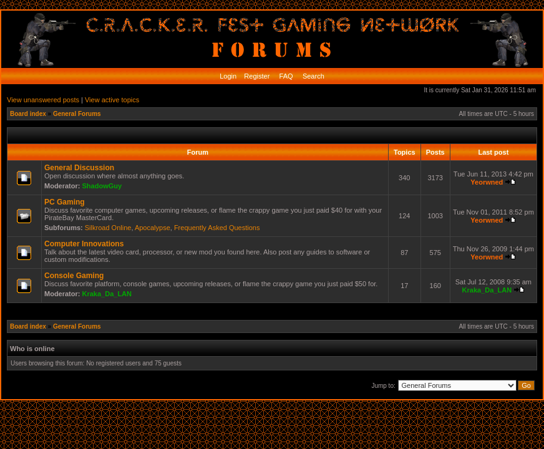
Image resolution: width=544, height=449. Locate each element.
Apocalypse (152, 227)
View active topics (112, 100)
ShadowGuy (102, 186)
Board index (28, 113)
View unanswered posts (43, 100)
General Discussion (79, 167)
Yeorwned (486, 182)
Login (228, 76)
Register (256, 76)
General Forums (77, 113)
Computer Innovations (84, 243)
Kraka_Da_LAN (107, 293)
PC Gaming (64, 202)
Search (312, 76)
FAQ (285, 76)
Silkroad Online (108, 227)
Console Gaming (74, 275)
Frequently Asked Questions (217, 227)
